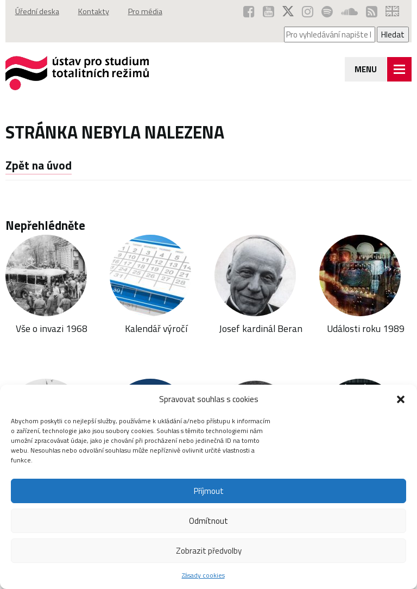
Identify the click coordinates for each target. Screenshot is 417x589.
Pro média (145, 11)
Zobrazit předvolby (209, 550)
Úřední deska (37, 11)
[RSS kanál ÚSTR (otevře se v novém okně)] (372, 11)
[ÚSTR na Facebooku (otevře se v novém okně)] (249, 11)
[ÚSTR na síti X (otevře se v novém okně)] (288, 11)
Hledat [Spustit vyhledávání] (393, 34)
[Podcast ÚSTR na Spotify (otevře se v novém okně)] (327, 11)
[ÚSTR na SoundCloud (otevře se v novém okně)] (349, 11)
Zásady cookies (203, 575)
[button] (400, 399)
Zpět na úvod (38, 165)
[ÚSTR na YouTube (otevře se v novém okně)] (268, 11)
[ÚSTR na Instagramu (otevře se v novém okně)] (308, 11)
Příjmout (209, 491)
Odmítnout (208, 521)
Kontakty (93, 11)
